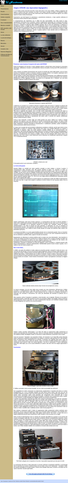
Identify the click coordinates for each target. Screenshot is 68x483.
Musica (3, 40)
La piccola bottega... (6, 37)
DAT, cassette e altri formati (6, 29)
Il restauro (3, 20)
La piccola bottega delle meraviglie (35, 481)
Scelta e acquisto (5, 17)
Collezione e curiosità (19, 481)
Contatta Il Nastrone (63, 0)
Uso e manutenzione (6, 22)
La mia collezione (5, 35)
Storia (2, 32)
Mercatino (3, 43)
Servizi (2, 46)
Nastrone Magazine (6, 51)
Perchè (3, 11)
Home (2, 6)
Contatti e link (4, 49)
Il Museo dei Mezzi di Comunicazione (6, 55)
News (14, 481)
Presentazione (4, 8)
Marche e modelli (5, 25)
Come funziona (5, 14)
